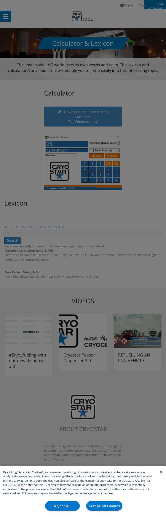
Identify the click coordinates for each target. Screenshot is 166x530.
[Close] (161, 472)
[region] (83, 498)
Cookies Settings (83, 521)
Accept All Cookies (104, 506)
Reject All (62, 506)
